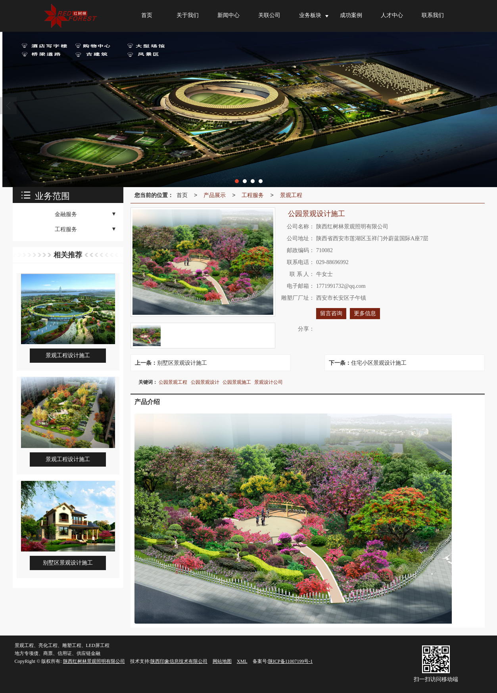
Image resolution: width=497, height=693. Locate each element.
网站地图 (222, 661)
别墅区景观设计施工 (182, 363)
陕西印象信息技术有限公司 (178, 661)
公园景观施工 (237, 382)
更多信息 (365, 313)
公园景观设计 (205, 382)
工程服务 (253, 195)
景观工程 (291, 195)
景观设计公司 (268, 382)
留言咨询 (331, 313)
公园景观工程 (173, 382)
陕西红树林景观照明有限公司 (94, 661)
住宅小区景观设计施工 (379, 363)
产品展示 (214, 195)
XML (242, 661)
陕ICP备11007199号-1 (290, 661)
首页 (182, 195)
